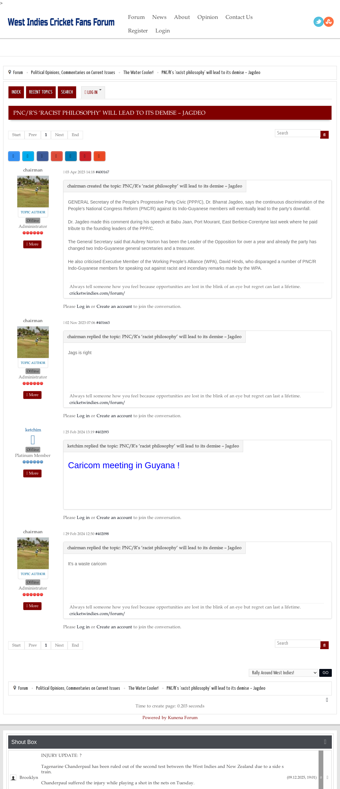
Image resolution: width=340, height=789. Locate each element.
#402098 (102, 534)
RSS (329, 22)
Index (16, 92)
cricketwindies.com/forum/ (97, 293)
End (75, 134)
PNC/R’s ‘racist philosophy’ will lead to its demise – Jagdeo (211, 72)
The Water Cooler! (138, 72)
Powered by (154, 717)
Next (59, 134)
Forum (18, 72)
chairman (33, 170)
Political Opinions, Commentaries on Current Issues (73, 72)
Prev (33, 134)
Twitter (319, 22)
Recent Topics (41, 92)
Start (16, 134)
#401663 (103, 322)
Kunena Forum (183, 717)
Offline (33, 220)
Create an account (114, 306)
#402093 (102, 432)
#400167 (102, 172)
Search (67, 92)
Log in (83, 306)
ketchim (33, 430)
